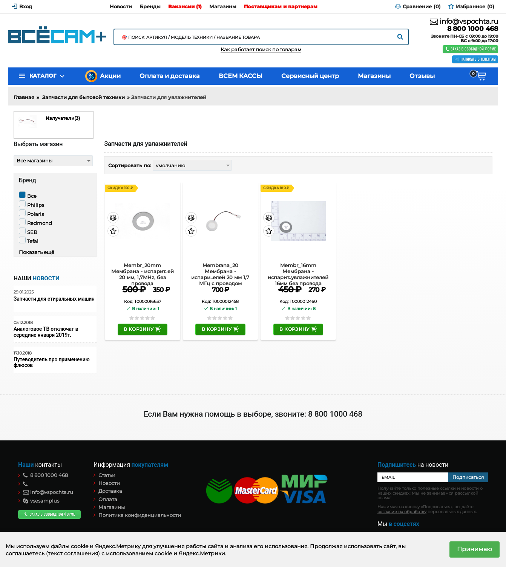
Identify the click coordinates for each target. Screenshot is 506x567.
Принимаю (474, 549)
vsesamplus (41, 501)
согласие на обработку (401, 511)
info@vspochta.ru (464, 21)
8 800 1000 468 (472, 29)
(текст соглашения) (73, 553)
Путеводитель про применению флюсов (51, 362)
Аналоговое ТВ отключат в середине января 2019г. (46, 332)
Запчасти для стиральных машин (54, 299)
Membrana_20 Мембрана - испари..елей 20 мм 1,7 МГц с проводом (220, 271)
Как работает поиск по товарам (261, 49)
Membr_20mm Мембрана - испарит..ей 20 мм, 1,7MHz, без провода (142, 271)
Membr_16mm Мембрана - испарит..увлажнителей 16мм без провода (298, 271)
